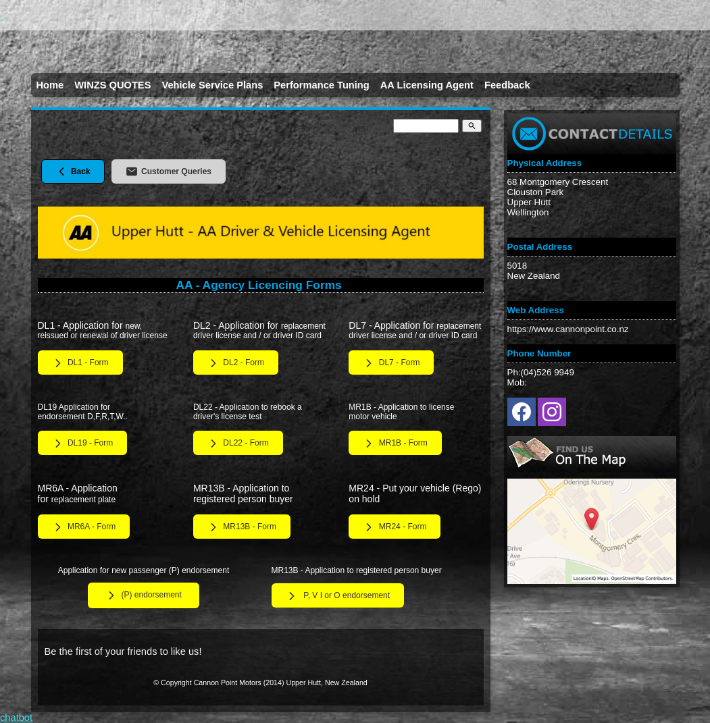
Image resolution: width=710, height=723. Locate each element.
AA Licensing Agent (427, 85)
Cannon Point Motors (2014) (239, 682)
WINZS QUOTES (112, 85)
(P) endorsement (143, 595)
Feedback (507, 85)
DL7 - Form (391, 363)
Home (50, 85)
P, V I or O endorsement (338, 596)
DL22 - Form (238, 443)
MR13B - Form (241, 527)
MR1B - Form (395, 443)
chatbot (16, 717)
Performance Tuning (321, 85)
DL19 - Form (82, 443)
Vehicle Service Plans (212, 85)
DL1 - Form (80, 363)
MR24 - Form (394, 527)
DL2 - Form (235, 363)
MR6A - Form (84, 527)
